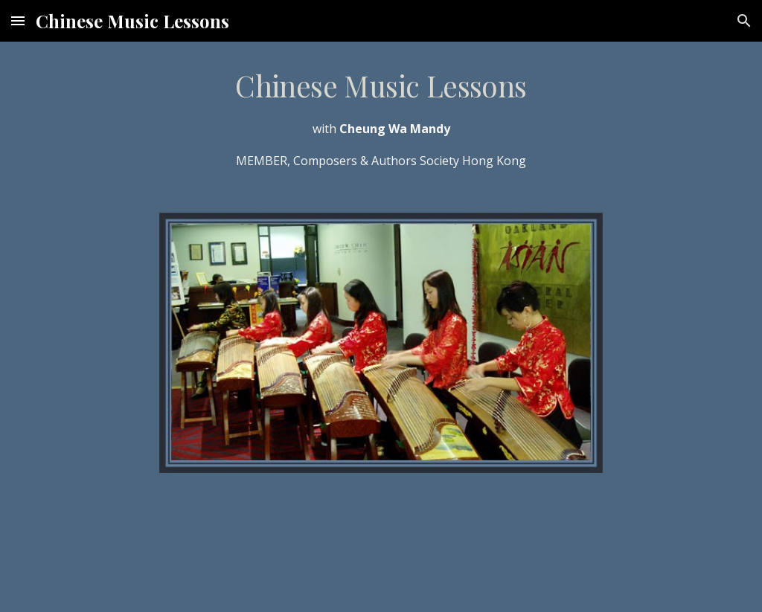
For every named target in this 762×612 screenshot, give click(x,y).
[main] (381, 118)
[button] (18, 20)
